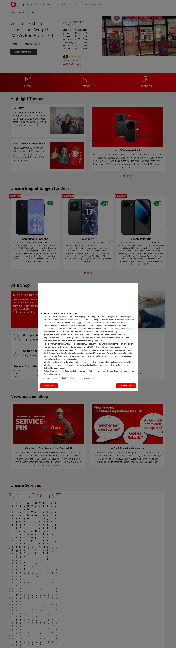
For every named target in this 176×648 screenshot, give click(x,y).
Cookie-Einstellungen (70, 378)
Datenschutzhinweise (48, 378)
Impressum (88, 378)
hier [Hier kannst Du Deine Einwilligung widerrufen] (79, 322)
